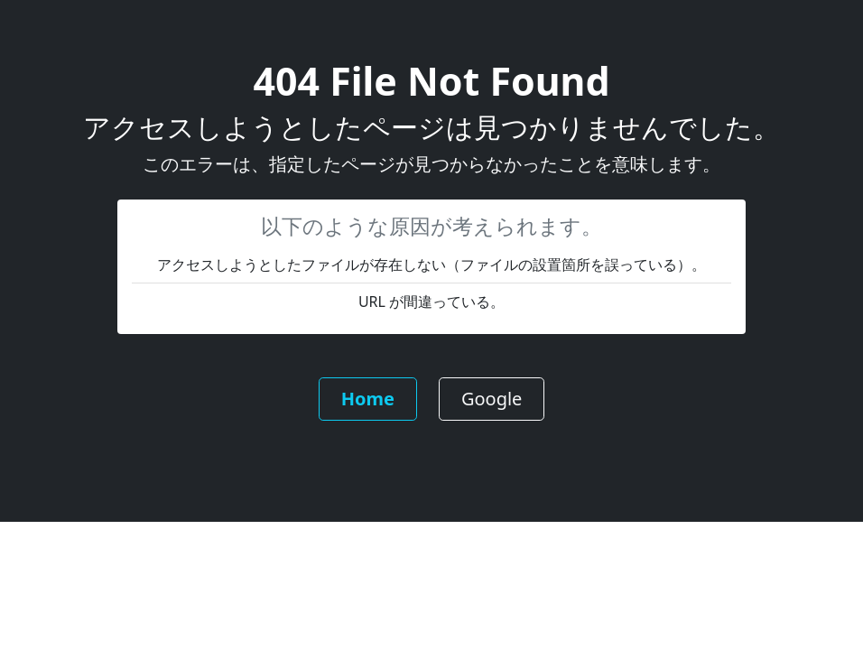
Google (492, 398)
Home (367, 398)
